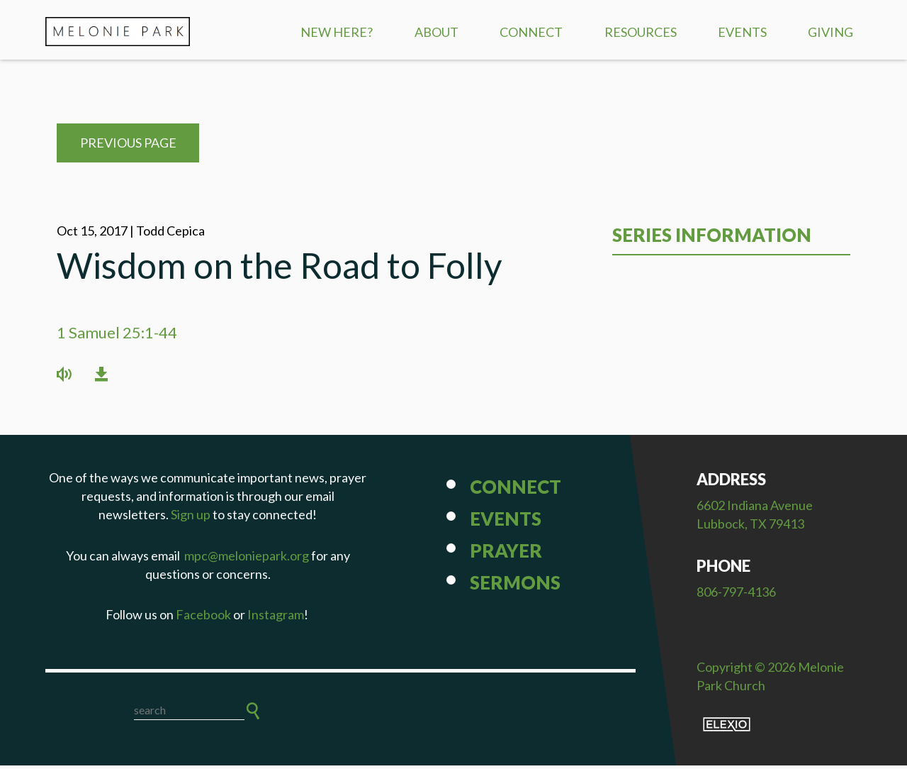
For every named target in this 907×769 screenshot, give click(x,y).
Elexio (727, 728)
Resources (640, 32)
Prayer (506, 554)
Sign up (190, 518)
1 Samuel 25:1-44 (117, 335)
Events (742, 32)
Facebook (203, 618)
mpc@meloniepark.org (246, 559)
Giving (830, 32)
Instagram (275, 618)
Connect (531, 32)
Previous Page (128, 147)
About (436, 32)
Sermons (515, 586)
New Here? (336, 32)
